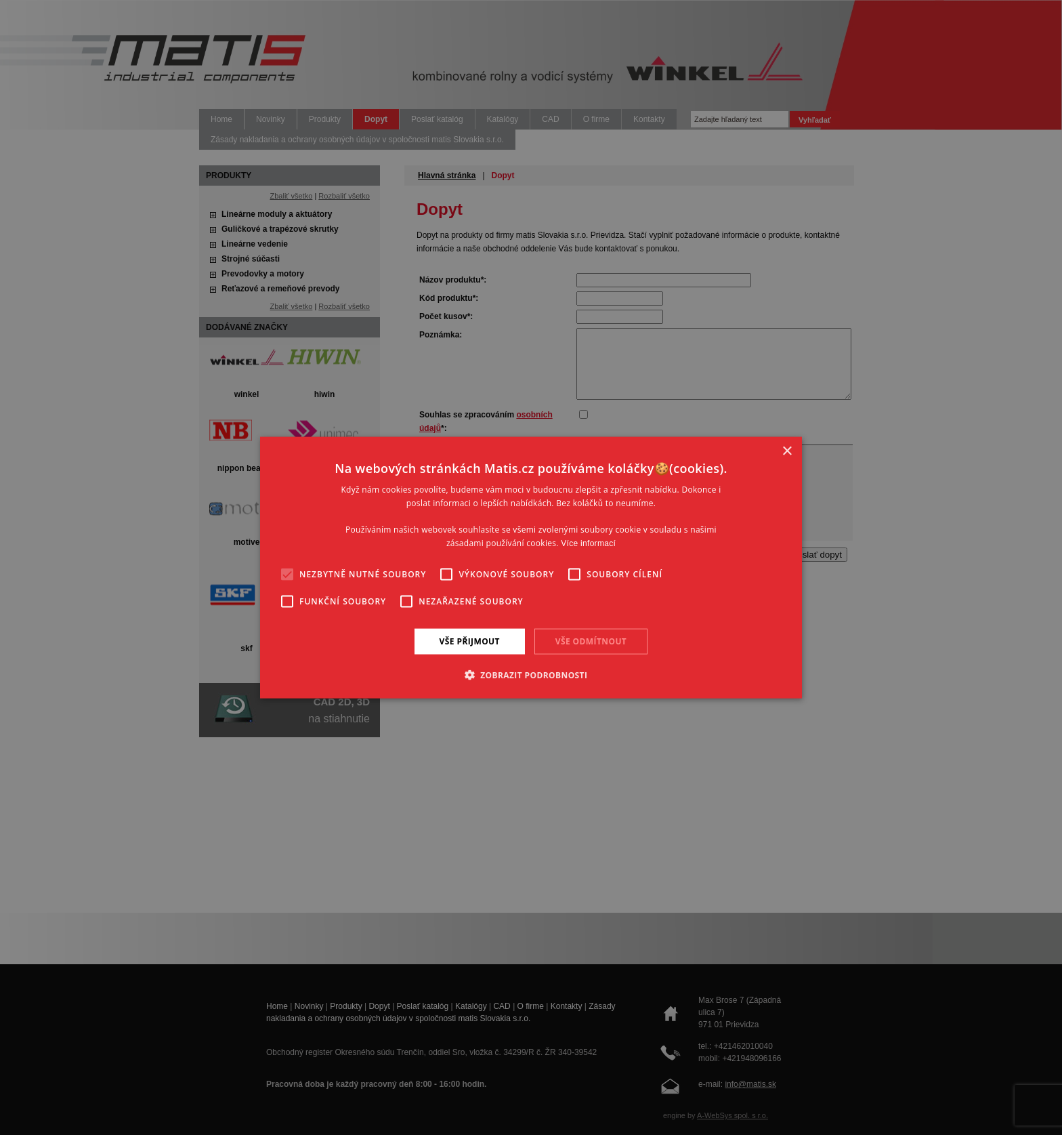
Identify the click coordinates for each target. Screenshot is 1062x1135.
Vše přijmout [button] (470, 640)
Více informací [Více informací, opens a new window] (588, 543)
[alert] (531, 567)
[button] (531, 675)
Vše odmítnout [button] (590, 640)
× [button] (787, 451)
